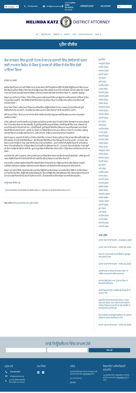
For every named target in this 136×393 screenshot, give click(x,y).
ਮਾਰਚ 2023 (103, 90)
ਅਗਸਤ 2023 (104, 72)
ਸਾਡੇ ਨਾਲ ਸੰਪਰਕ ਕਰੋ (85, 35)
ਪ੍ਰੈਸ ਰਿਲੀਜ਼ (33, 204)
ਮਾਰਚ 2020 (103, 220)
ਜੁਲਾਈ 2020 (103, 206)
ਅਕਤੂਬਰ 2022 (104, 108)
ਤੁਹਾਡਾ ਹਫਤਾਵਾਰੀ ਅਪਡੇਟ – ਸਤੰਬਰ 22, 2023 (115, 265)
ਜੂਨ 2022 (102, 122)
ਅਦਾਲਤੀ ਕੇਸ (20, 204)
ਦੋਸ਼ (27, 204)
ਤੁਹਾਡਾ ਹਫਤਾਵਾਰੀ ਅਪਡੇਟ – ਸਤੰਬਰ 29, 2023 (115, 248)
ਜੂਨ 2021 (102, 166)
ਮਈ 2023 (102, 83)
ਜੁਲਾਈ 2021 (103, 162)
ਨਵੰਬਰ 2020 (103, 191)
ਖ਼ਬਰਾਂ (97, 35)
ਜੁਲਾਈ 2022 (103, 119)
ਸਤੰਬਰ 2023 (103, 68)
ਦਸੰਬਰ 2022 (103, 101)
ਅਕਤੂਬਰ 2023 (104, 65)
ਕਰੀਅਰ (66, 35)
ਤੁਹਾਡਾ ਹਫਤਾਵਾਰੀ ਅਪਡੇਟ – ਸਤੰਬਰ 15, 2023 (115, 326)
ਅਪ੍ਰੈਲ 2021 (103, 173)
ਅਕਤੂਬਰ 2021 (104, 151)
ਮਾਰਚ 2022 (103, 133)
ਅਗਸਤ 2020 (104, 202)
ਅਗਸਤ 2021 (104, 159)
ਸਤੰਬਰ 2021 (103, 155)
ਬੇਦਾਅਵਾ (73, 384)
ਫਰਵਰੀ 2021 (103, 180)
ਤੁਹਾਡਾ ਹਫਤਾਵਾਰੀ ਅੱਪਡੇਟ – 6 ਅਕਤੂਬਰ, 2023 (115, 241)
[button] (11, 6)
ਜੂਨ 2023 (102, 79)
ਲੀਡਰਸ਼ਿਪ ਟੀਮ (46, 35)
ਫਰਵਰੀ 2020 (103, 224)
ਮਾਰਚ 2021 (103, 177)
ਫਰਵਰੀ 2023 (103, 93)
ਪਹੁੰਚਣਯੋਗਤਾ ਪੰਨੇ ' (122, 379)
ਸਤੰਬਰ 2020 (103, 199)
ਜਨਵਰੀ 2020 (103, 227)
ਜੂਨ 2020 (102, 209)
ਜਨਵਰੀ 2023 (103, 97)
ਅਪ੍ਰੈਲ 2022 (103, 130)
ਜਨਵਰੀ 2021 (103, 184)
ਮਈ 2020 (102, 213)
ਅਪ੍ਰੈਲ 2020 (103, 217)
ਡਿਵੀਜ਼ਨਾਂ (57, 35)
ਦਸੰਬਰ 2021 (103, 144)
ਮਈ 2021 (102, 170)
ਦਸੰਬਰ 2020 (103, 188)
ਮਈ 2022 (102, 126)
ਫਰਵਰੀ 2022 (103, 137)
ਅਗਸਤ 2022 (104, 115)
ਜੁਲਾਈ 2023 (103, 75)
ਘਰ (37, 35)
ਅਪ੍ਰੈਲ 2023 (103, 86)
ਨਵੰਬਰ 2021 (103, 148)
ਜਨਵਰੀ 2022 (103, 141)
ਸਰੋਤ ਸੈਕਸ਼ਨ (87, 375)
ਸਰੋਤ (74, 35)
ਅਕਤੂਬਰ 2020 (104, 195)
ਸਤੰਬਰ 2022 (103, 112)
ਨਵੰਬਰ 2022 (103, 104)
